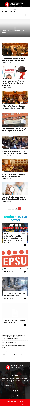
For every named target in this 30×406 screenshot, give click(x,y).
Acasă (3, 9)
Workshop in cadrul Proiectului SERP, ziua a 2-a (12, 354)
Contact (21, 401)
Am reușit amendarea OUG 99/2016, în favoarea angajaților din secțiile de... (14, 130)
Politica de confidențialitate (12, 401)
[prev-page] (9, 208)
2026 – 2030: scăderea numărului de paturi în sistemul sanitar (14, 346)
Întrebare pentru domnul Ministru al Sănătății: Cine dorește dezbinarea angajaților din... (13, 83)
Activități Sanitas (5, 14)
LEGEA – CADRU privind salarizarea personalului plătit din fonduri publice (13, 107)
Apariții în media (13, 14)
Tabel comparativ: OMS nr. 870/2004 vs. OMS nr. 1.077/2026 (15, 351)
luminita (3, 35)
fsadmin (4, 62)
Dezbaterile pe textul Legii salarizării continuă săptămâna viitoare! (13, 175)
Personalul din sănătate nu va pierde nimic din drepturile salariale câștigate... (14, 198)
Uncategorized (8, 9)
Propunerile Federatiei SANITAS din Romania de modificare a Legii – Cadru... (15, 152)
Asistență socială (21, 14)
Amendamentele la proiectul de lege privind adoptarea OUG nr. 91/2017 (13, 59)
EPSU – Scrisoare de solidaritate (13, 269)
